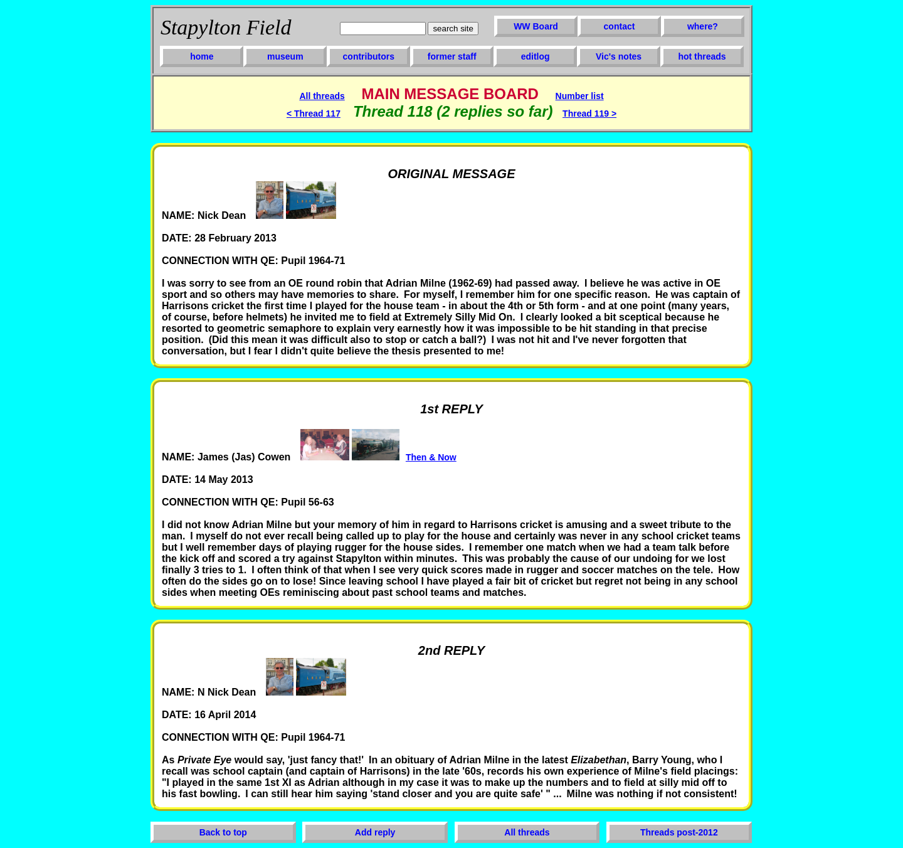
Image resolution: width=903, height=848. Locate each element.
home (201, 56)
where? (702, 26)
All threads (321, 96)
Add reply (375, 832)
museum (285, 56)
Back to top (223, 832)
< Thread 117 (314, 114)
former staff (452, 56)
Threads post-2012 (679, 832)
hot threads (702, 56)
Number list (580, 96)
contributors (368, 56)
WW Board (536, 26)
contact (619, 26)
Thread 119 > (589, 114)
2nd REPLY (451, 650)
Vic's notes (619, 56)
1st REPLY (451, 409)
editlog (535, 56)
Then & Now (431, 457)
